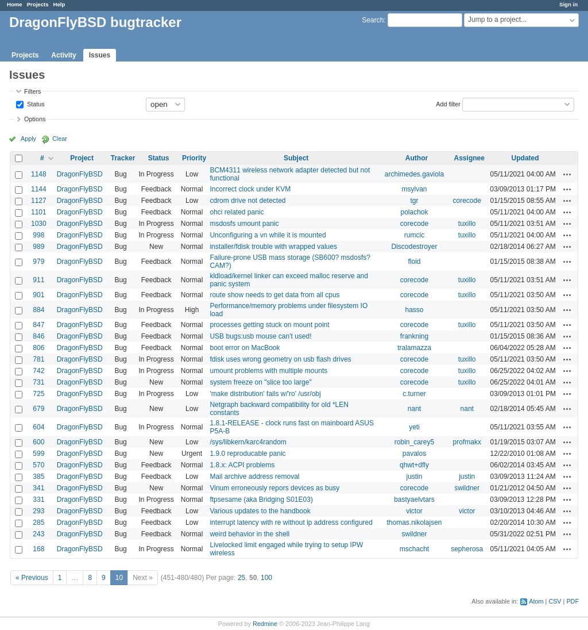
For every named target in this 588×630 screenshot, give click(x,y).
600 (38, 442)
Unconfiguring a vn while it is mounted (268, 235)
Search (373, 20)
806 (38, 348)
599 (38, 454)
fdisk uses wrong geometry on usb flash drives (280, 359)
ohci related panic (237, 212)
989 (38, 247)
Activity (63, 55)
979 (38, 262)
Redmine (265, 623)
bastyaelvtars (414, 499)
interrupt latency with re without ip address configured (291, 522)
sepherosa (467, 549)
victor (414, 511)
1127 (39, 201)
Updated (525, 158)
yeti (414, 427)
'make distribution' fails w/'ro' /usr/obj (265, 394)
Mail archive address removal (254, 476)
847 (38, 325)
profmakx (467, 442)
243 (38, 534)
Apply (28, 138)
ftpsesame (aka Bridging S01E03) (261, 499)
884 (38, 310)
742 (38, 371)
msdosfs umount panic (244, 224)
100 (266, 578)
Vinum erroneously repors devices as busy (274, 488)
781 (38, 359)
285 (38, 522)
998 (38, 235)
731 (38, 382)
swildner (466, 488)
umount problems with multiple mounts (268, 371)
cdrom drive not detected (247, 201)
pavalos (414, 454)
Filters (32, 91)
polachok (414, 212)
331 (38, 499)
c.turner (414, 394)
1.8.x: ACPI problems (242, 465)
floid (414, 262)
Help (59, 4)
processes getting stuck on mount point (269, 325)
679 (38, 409)
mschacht (414, 549)
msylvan (414, 189)
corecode (467, 201)
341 (38, 488)
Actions (567, 174)
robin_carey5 (414, 442)
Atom (536, 601)
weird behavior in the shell (249, 534)
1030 (39, 224)
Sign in (568, 4)
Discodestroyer (414, 247)
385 (38, 476)
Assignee (469, 158)
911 (38, 280)
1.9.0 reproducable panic (247, 454)
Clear (59, 138)
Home (14, 4)
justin (414, 476)
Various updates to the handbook (260, 511)
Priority (194, 158)
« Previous (32, 578)
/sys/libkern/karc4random (248, 442)
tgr (414, 201)
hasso (414, 310)
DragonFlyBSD (80, 174)
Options (34, 119)
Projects (38, 4)
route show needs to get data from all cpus (274, 295)
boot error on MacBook (245, 348)
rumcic (414, 235)
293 (38, 511)
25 (241, 578)
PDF (572, 601)
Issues (99, 55)
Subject (296, 158)
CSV (554, 601)
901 (38, 295)
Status (35, 103)
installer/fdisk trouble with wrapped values (273, 247)
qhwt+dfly (414, 465)
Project (82, 158)
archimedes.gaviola (414, 174)
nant (414, 409)
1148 (39, 174)
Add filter (448, 103)
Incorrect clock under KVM (250, 189)
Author (416, 158)
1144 (39, 189)
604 (38, 427)
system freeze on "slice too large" (260, 382)
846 (38, 336)
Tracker (123, 158)
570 (38, 465)
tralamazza (414, 348)
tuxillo (467, 224)
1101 (39, 212)
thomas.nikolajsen (414, 522)
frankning (414, 336)
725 (38, 394)
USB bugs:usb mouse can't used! (260, 336)
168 (38, 549)
